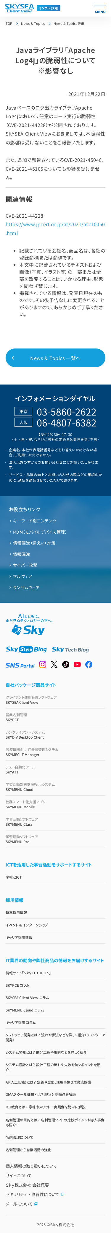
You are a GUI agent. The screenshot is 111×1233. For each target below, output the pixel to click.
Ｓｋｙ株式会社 (62, 1224)
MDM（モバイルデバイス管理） (40, 532)
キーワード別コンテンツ (34, 521)
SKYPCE (56, 717)
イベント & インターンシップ (27, 924)
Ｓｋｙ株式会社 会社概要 (27, 1185)
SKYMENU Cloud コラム (25, 1009)
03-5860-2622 (66, 411)
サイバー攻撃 (25, 565)
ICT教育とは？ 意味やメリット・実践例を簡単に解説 (46, 1106)
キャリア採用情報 (19, 937)
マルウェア (22, 576)
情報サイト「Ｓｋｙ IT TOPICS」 (28, 972)
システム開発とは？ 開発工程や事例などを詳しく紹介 (46, 1052)
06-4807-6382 (66, 422)
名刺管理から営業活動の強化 (28, 1149)
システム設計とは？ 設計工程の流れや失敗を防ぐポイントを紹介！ (53, 1067)
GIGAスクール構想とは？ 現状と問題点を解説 (41, 1094)
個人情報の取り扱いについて (31, 1166)
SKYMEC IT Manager (56, 752)
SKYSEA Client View (56, 700)
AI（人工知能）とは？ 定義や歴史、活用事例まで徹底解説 (48, 1081)
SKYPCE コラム (17, 985)
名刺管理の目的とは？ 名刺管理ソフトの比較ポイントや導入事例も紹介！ (55, 1122)
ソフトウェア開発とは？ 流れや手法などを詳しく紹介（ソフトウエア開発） (55, 1037)
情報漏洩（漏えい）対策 (34, 543)
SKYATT (56, 769)
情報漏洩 (21, 554)
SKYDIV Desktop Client (56, 734)
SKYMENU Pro (56, 839)
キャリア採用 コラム (21, 1022)
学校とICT (14, 876)
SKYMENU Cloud (56, 787)
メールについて (22, 1204)
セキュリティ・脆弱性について (35, 1194)
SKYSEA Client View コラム (27, 997)
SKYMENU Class (56, 822)
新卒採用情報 (16, 912)
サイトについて (19, 1175)
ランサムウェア (26, 587)
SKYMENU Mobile (56, 804)
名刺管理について (19, 1137)
